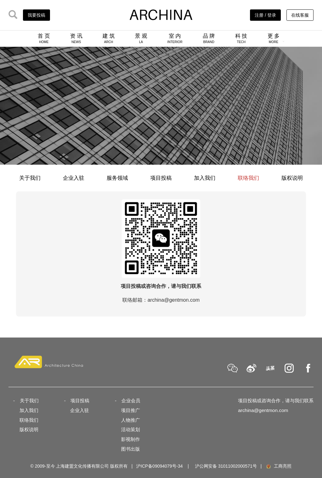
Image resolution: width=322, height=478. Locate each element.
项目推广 (130, 410)
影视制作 (130, 439)
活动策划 (130, 429)
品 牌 (209, 38)
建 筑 (109, 38)
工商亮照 (278, 466)
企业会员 (130, 400)
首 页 (44, 38)
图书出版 (130, 449)
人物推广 (130, 420)
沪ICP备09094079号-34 (159, 466)
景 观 (141, 38)
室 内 (174, 38)
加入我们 (204, 178)
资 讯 (76, 38)
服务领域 (117, 178)
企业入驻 (73, 178)
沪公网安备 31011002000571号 (226, 466)
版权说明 (292, 178)
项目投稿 (161, 178)
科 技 (241, 38)
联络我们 (248, 178)
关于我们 (30, 178)
